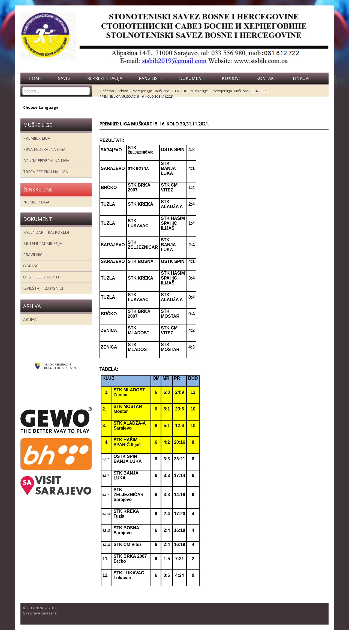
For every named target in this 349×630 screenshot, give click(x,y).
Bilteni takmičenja (42, 243)
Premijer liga (36, 138)
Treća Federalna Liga (45, 171)
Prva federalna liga (44, 149)
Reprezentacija (104, 78)
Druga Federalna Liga (46, 160)
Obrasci (31, 265)
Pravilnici (33, 254)
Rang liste (151, 78)
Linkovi (301, 78)
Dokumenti (192, 78)
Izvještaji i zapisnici (43, 288)
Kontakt (266, 78)
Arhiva (30, 319)
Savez (64, 78)
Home (35, 78)
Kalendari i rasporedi (46, 232)
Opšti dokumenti (41, 277)
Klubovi (231, 78)
